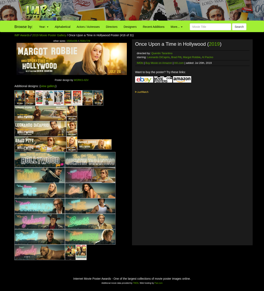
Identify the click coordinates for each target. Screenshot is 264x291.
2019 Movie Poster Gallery (49, 35)
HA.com (179, 62)
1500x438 (71, 41)
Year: (43, 26)
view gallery (47, 86)
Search (239, 26)
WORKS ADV (81, 80)
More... (177, 26)
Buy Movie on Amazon (158, 62)
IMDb (140, 62)
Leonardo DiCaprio (158, 57)
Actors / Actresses (88, 26)
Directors (111, 26)
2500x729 (84, 41)
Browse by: (23, 27)
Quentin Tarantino (161, 53)
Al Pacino (207, 57)
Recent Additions (154, 26)
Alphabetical (62, 26)
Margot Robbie (191, 57)
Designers (130, 26)
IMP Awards (22, 35)
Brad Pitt (176, 57)
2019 (214, 44)
